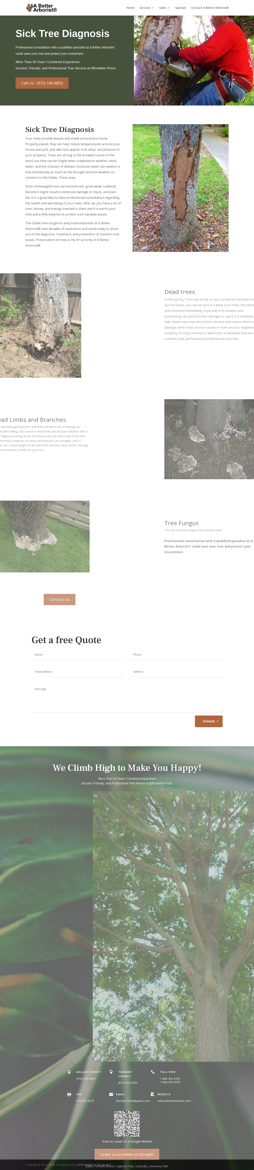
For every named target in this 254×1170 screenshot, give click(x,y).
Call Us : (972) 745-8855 (42, 83)
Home (131, 8)
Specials (180, 8)
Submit (209, 721)
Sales (162, 8)
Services (145, 8)
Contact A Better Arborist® (210, 8)
